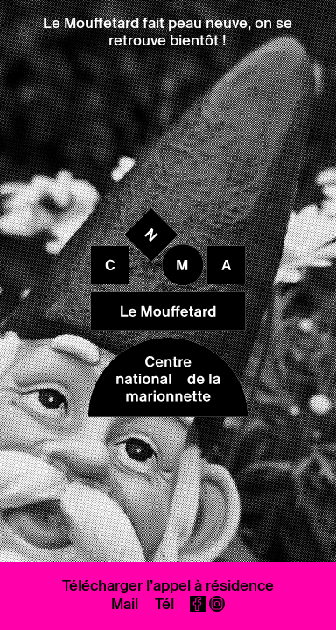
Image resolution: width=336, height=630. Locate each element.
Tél (164, 603)
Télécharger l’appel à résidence (168, 585)
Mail (124, 603)
